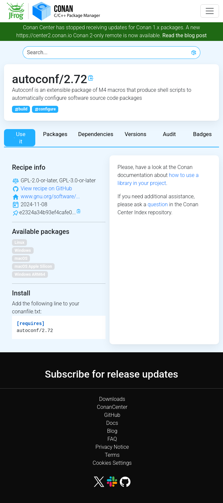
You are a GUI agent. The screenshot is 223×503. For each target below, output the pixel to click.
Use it (19, 138)
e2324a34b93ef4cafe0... (47, 212)
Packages (55, 134)
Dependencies (95, 134)
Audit (169, 134)
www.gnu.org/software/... (50, 196)
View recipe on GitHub (46, 188)
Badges (202, 134)
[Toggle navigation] (209, 11)
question (157, 204)
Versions (135, 134)
